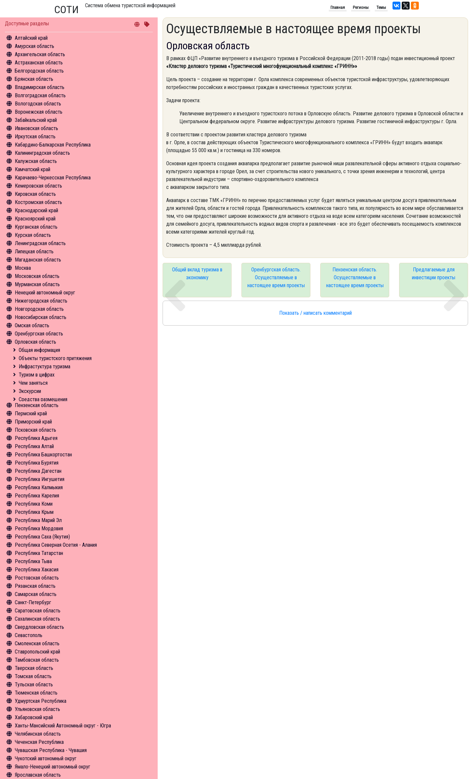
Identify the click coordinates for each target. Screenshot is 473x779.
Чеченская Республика (39, 742)
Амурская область (34, 46)
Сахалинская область (37, 619)
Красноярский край (35, 219)
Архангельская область (40, 54)
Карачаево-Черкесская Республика (53, 177)
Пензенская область (36, 405)
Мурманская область (37, 284)
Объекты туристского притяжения (55, 358)
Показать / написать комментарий (315, 313)
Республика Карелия (37, 496)
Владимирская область (39, 87)
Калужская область (36, 161)
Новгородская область (39, 309)
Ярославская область (38, 775)
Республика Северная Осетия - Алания (56, 545)
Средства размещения (43, 399)
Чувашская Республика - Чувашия (51, 750)
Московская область (37, 276)
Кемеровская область (38, 186)
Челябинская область (38, 734)
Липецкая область (34, 251)
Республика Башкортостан (43, 454)
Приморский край (33, 422)
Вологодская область (38, 104)
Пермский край (31, 413)
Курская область (33, 235)
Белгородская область (39, 71)
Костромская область (38, 202)
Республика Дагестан (38, 471)
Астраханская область (39, 62)
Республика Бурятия (36, 463)
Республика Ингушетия (39, 479)
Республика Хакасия (36, 569)
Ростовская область (37, 578)
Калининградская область (42, 153)
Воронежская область (38, 112)
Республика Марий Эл (38, 520)
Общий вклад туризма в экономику (197, 273)
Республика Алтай (34, 446)
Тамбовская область (37, 660)
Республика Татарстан (39, 553)
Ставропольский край (37, 652)
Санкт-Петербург (33, 602)
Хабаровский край (34, 717)
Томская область (33, 676)
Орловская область (35, 342)
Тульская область (34, 684)
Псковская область (35, 430)
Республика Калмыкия (39, 487)
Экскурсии (30, 391)
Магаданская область (38, 260)
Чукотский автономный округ (46, 758)
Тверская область (34, 668)
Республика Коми (34, 504)
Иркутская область (35, 136)
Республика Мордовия (39, 528)
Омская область (32, 325)
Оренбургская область (39, 334)
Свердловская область (39, 627)
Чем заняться (33, 383)
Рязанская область (35, 586)
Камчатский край (32, 169)
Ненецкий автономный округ (45, 292)
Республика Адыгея (36, 438)
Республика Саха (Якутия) (42, 537)
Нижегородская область (41, 301)
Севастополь (28, 635)
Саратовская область (37, 610)
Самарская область (35, 594)
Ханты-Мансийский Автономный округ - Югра (63, 725)
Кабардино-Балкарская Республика (53, 145)
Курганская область (36, 227)
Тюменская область (36, 693)
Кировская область (35, 194)
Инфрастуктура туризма (44, 366)
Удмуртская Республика (40, 701)
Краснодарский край (36, 210)
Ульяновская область (37, 709)
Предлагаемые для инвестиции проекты (433, 273)
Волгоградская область (40, 95)
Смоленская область (37, 643)
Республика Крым (34, 512)
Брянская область (34, 79)
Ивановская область (36, 128)
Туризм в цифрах (37, 375)
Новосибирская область (40, 317)
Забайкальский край (36, 120)
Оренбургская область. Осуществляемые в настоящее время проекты (276, 277)
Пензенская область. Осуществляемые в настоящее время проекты (355, 277)
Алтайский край (31, 38)
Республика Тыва (33, 561)
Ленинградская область (40, 243)
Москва (23, 268)
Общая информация (39, 350)
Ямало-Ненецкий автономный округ (52, 767)
